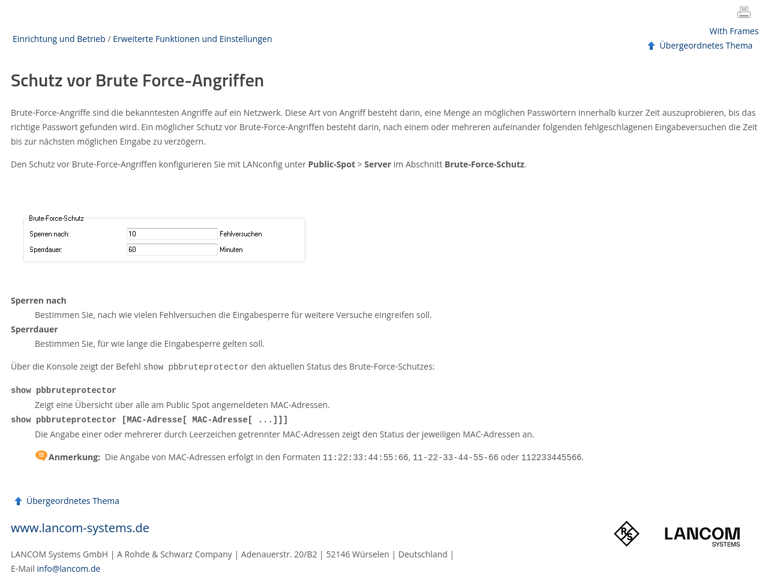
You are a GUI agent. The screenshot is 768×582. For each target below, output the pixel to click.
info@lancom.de (69, 566)
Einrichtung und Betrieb (59, 38)
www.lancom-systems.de (80, 525)
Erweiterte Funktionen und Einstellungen (192, 38)
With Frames (734, 31)
